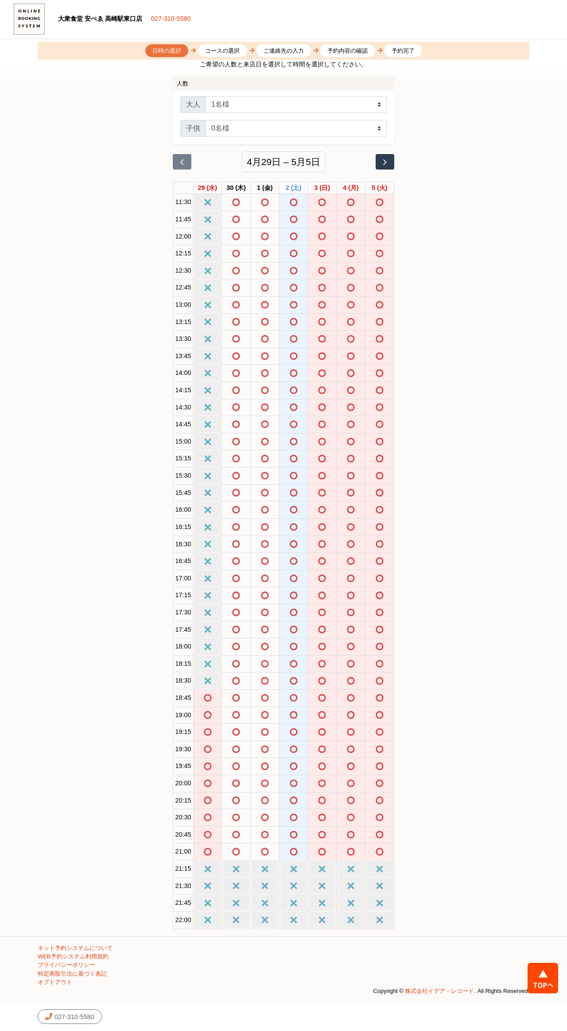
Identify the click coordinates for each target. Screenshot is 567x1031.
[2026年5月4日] (351, 188)
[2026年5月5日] (379, 188)
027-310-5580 (171, 18)
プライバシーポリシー (66, 964)
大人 (193, 104)
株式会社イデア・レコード (439, 991)
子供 (193, 128)
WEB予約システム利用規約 (73, 956)
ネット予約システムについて (75, 948)
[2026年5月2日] (293, 188)
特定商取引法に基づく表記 (72, 973)
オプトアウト (55, 982)
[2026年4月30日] (236, 188)
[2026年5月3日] (322, 188)
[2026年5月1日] (265, 188)
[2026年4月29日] (207, 188)
